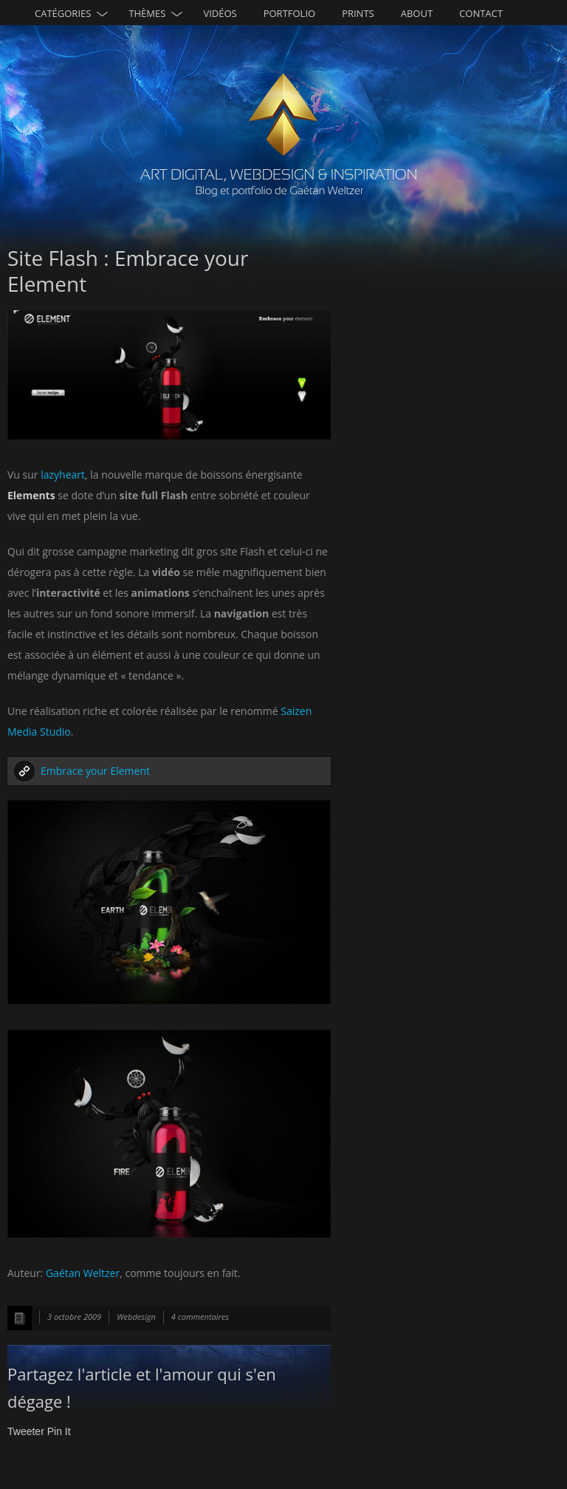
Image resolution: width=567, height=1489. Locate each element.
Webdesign (136, 1316)
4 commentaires (200, 1316)
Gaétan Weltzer (83, 1273)
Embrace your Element (95, 771)
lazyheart (63, 475)
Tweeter (25, 1431)
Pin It (59, 1431)
